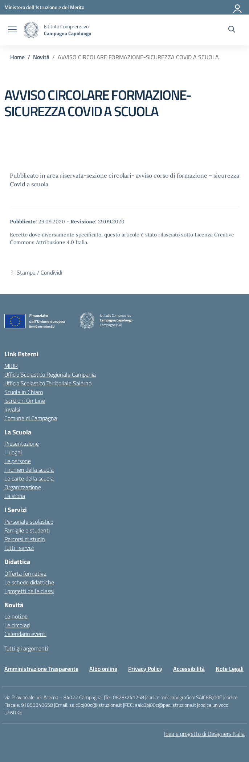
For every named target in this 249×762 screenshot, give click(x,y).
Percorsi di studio (24, 539)
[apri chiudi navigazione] (12, 30)
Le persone (17, 461)
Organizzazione (22, 487)
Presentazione (21, 443)
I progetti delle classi (29, 591)
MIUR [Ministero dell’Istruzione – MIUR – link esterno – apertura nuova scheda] (11, 365)
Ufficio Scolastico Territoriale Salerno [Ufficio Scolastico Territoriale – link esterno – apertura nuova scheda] (47, 383)
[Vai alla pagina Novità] (41, 57)
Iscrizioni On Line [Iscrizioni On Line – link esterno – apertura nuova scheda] (24, 400)
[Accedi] (238, 7)
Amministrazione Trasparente (41, 668)
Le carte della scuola (29, 478)
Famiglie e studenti (27, 530)
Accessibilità (189, 668)
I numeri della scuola (29, 469)
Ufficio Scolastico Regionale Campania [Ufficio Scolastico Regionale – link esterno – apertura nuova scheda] (50, 374)
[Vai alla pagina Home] (17, 57)
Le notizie (16, 616)
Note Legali (230, 668)
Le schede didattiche (29, 582)
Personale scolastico (28, 521)
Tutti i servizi (19, 547)
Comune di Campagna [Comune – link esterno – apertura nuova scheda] (30, 418)
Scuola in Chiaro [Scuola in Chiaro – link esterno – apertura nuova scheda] (23, 392)
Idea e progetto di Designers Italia (204, 733)
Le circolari (17, 625)
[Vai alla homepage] (31, 30)
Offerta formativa (25, 573)
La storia (14, 495)
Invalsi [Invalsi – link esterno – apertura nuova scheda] (12, 409)
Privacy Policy (145, 668)
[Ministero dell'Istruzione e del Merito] (44, 7)
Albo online (103, 668)
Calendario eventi (25, 633)
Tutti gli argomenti (26, 648)
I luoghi (13, 452)
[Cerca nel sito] (231, 30)
